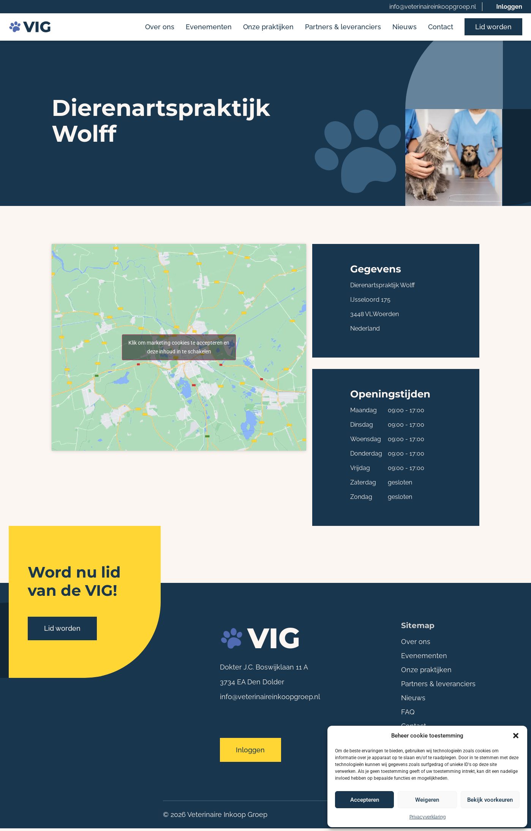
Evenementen (209, 28)
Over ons (159, 28)
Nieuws (404, 28)
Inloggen (509, 6)
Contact (440, 28)
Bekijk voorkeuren (490, 799)
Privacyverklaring (427, 817)
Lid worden (493, 28)
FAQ (407, 713)
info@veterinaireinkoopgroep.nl (432, 6)
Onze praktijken (268, 28)
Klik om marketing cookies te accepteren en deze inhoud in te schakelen (178, 348)
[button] (516, 735)
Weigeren (427, 799)
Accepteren (364, 799)
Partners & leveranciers (343, 28)
